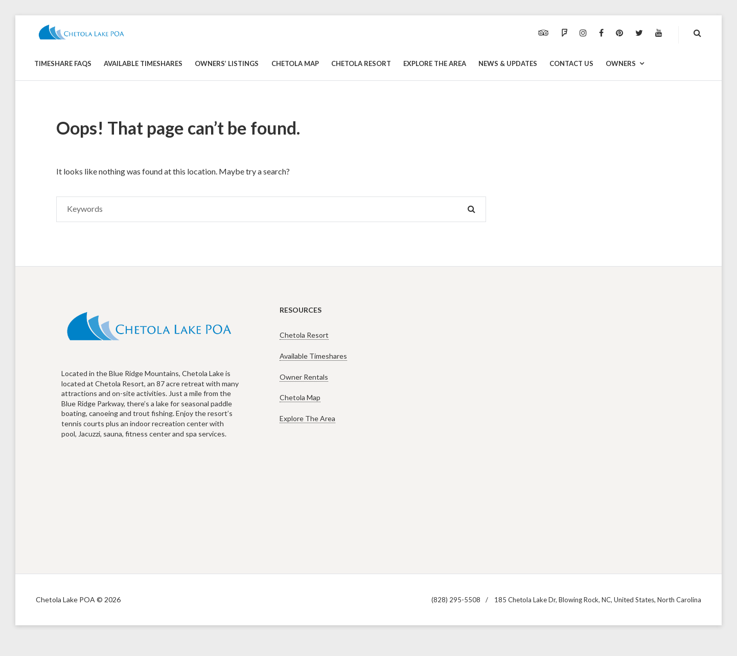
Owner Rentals (304, 377)
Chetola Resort (304, 335)
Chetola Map (300, 397)
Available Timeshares (313, 356)
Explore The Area (307, 418)
